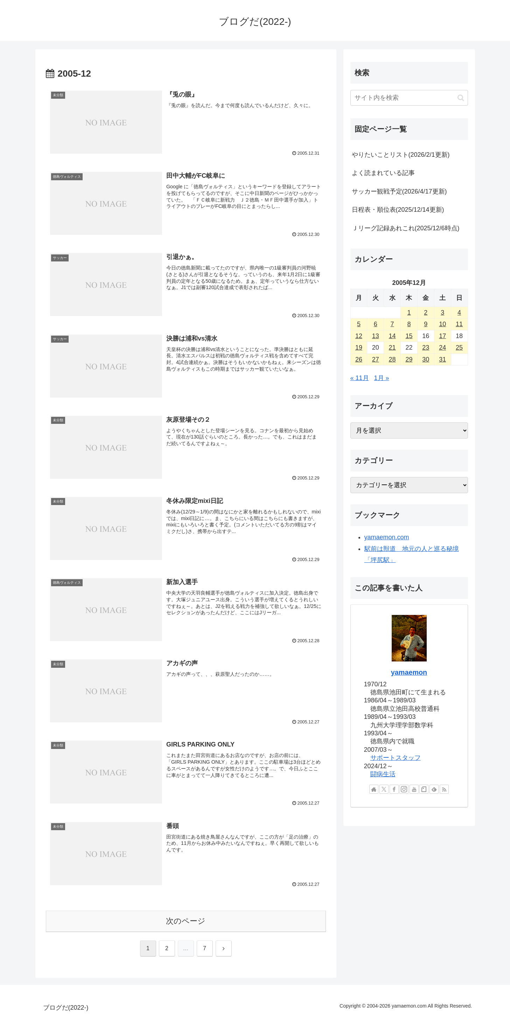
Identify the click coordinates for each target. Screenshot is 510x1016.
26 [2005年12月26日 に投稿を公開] (358, 359)
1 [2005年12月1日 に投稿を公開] (409, 312)
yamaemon (409, 672)
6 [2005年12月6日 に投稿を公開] (375, 324)
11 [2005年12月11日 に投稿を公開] (459, 324)
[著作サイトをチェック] (373, 789)
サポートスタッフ (395, 757)
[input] (409, 98)
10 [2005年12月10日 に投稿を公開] (442, 324)
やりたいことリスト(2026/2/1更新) (401, 154)
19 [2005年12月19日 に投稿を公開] (358, 347)
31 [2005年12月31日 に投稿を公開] (442, 359)
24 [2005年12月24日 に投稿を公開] (442, 347)
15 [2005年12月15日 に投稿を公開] (408, 335)
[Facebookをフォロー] (394, 789)
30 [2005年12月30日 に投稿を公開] (425, 359)
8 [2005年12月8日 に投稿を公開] (409, 324)
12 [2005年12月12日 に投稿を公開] (358, 335)
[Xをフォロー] (384, 789)
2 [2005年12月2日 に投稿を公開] (425, 312)
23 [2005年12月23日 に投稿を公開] (425, 347)
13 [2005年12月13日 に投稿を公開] (375, 335)
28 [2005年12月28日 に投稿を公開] (392, 359)
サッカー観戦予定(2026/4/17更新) (399, 191)
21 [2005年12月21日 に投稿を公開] (392, 347)
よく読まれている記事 (383, 172)
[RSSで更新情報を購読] (444, 789)
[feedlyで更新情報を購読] (434, 789)
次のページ (185, 921)
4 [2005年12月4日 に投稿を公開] (459, 312)
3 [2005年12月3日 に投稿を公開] (442, 312)
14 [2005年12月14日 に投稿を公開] (392, 335)
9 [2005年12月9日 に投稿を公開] (425, 324)
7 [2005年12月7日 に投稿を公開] (392, 324)
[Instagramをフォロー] (403, 789)
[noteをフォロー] (423, 789)
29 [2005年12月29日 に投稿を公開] (408, 359)
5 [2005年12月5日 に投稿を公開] (359, 324)
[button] (461, 98)
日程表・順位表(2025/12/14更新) (398, 209)
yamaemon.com (386, 537)
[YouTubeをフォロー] (414, 789)
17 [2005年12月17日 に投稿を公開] (442, 335)
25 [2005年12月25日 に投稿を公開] (459, 347)
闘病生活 (383, 774)
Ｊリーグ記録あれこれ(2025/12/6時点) (406, 228)
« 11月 (359, 377)
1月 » (381, 377)
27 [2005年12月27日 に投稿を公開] (375, 359)
